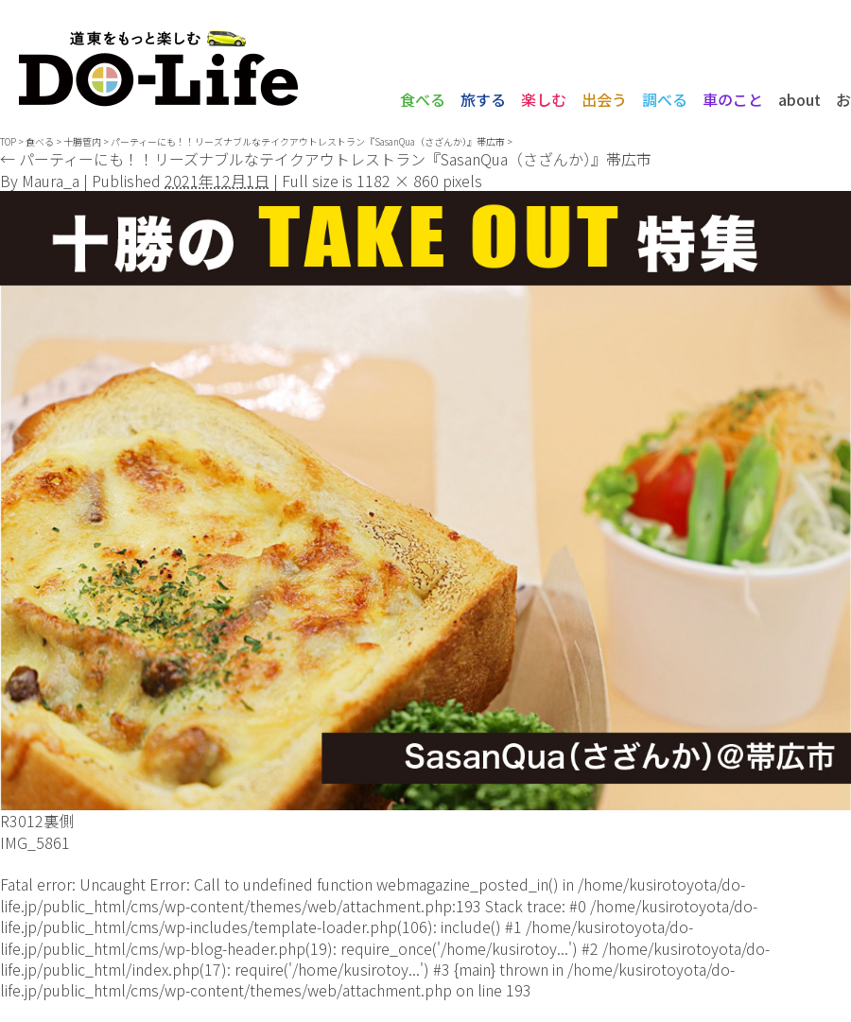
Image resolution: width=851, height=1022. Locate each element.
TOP (8, 141)
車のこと (733, 99)
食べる (422, 99)
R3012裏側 (37, 820)
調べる (664, 99)
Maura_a (50, 180)
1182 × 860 (397, 180)
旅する (483, 99)
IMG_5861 (35, 842)
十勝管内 (82, 141)
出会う (604, 99)
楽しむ (543, 99)
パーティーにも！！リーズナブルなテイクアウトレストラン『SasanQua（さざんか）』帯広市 (308, 141)
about (799, 99)
